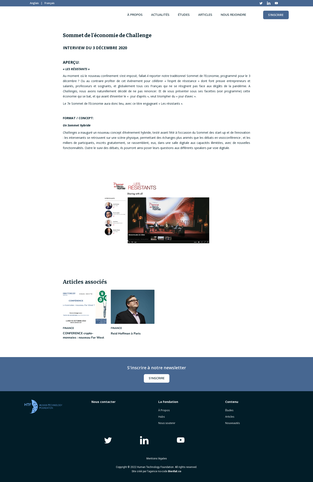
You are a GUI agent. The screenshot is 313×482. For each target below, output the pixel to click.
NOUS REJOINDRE (233, 15)
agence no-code (164, 471)
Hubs (161, 416)
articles (205, 15)
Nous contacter (103, 402)
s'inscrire (156, 378)
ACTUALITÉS (160, 15)
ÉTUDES (184, 15)
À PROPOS (135, 15)
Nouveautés (232, 423)
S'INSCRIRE (276, 15)
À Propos (164, 410)
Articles (229, 416)
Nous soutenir (166, 423)
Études (229, 410)
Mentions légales (156, 458)
